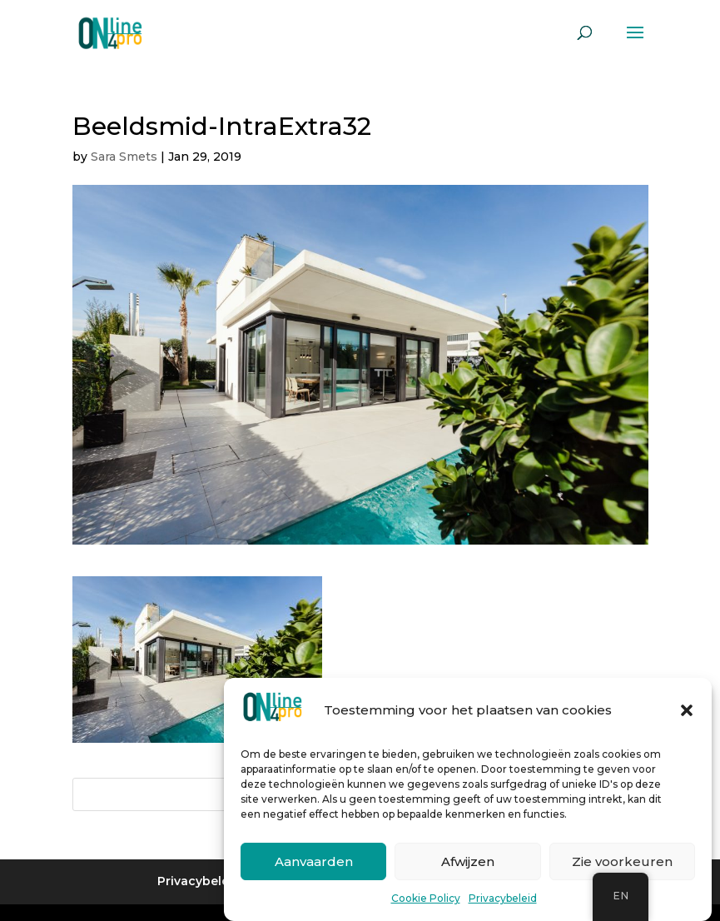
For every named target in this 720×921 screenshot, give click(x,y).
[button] (686, 712)
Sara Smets (124, 156)
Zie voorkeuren (622, 862)
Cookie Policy (425, 900)
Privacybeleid (503, 900)
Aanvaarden (314, 862)
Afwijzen (467, 862)
